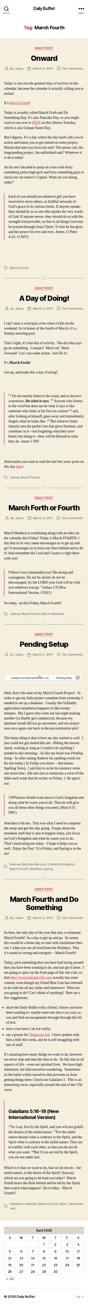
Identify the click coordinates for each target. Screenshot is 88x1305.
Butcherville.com (34, 864)
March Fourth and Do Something (44, 903)
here (19, 466)
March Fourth (19, 103)
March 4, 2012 (43, 308)
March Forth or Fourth (44, 507)
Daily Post (44, 48)
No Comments (73, 68)
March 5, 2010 (43, 654)
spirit (62, 1204)
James (14, 477)
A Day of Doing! (44, 298)
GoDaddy (54, 864)
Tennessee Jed (39, 1034)
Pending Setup (44, 644)
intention (31, 1204)
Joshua (15, 614)
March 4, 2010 (43, 918)
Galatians (16, 1204)
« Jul (10, 1279)
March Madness (53, 614)
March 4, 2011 (43, 518)
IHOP (36, 122)
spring (48, 869)
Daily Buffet (44, 8)
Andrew (15, 864)
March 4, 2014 (43, 68)
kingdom (68, 864)
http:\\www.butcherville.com (31, 977)
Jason (19, 68)
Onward (44, 58)
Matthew (36, 869)
